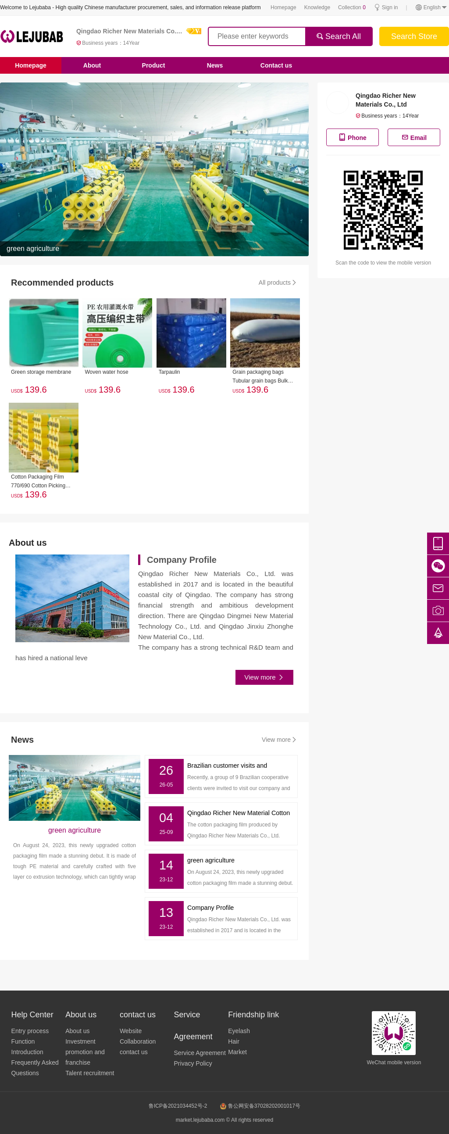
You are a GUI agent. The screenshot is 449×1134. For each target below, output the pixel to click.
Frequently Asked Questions (35, 1068)
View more (264, 677)
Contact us (276, 65)
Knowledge (317, 7)
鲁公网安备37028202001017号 (260, 1106)
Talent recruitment (89, 1073)
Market (237, 1051)
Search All (338, 36)
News (215, 65)
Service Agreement (200, 1052)
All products (278, 282)
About (92, 65)
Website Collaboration (138, 1036)
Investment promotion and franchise (85, 1052)
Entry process (30, 1030)
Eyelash (239, 1030)
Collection (352, 7)
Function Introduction (27, 1046)
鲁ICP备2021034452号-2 (178, 1106)
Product (153, 65)
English (431, 7)
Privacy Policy (193, 1063)
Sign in (386, 7)
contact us (134, 1051)
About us (77, 1030)
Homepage (283, 7)
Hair (233, 1041)
